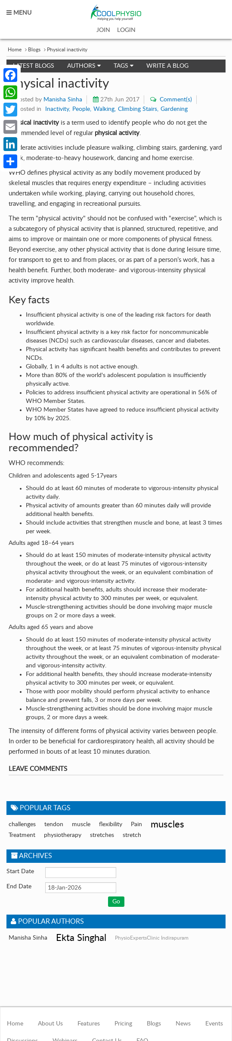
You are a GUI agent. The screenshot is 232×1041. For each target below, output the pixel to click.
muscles (167, 824)
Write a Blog (167, 66)
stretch (132, 835)
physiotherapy (62, 835)
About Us (50, 1024)
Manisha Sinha (62, 100)
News (183, 1024)
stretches (102, 835)
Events (214, 1024)
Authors (84, 66)
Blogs (34, 49)
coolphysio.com (116, 12)
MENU (18, 13)
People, (81, 109)
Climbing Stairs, (138, 109)
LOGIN (126, 30)
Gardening (174, 109)
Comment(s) (175, 100)
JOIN (103, 30)
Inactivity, (57, 109)
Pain (136, 824)
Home (15, 49)
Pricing (123, 1024)
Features (88, 1024)
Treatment (22, 835)
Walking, (104, 109)
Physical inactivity (67, 49)
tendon (53, 824)
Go (116, 902)
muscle (81, 824)
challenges (22, 824)
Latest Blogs (33, 66)
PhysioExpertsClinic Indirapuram (152, 937)
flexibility (110, 824)
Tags (123, 66)
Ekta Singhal (81, 938)
